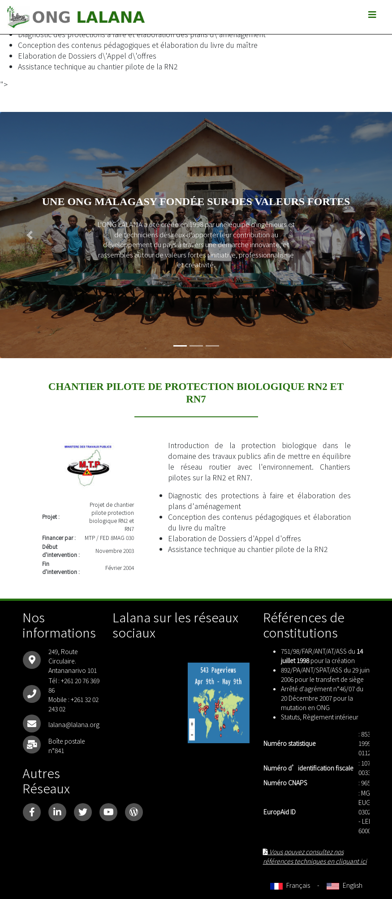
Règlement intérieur (330, 716)
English (344, 885)
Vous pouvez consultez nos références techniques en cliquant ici (315, 856)
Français (290, 885)
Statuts (290, 716)
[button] (29, 235)
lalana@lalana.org (73, 724)
